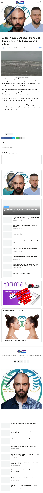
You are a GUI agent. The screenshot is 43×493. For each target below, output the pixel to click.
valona (11, 134)
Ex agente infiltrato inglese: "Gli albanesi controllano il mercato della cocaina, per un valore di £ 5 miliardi (26, 265)
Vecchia (39, 167)
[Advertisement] (21, 121)
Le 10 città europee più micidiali (20, 233)
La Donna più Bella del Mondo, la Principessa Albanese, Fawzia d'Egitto (24, 431)
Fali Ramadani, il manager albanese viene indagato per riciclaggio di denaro (26, 257)
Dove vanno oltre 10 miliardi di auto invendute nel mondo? (25, 226)
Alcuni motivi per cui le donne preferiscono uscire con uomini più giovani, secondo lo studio (26, 272)
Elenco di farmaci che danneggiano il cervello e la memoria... (25, 249)
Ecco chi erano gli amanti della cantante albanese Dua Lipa (26, 241)
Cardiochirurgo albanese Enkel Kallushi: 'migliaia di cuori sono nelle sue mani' (26, 478)
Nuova (3, 167)
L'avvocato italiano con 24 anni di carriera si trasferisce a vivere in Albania (25, 470)
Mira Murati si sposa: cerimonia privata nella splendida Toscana (24, 486)
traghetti (10, 35)
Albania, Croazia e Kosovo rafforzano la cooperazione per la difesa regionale (25, 439)
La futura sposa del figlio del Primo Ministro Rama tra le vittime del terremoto (24, 462)
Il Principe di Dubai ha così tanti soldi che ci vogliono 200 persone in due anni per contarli (26, 218)
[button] (2, 2)
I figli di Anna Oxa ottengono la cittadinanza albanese (24, 423)
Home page (4, 35)
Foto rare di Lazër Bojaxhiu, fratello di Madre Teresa (23, 446)
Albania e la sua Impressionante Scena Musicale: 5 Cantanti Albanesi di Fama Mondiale (25, 455)
